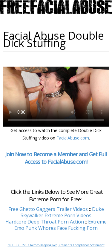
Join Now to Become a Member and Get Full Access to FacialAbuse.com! (56, 158)
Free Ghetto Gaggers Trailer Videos (48, 209)
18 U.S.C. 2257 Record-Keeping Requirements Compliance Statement (56, 245)
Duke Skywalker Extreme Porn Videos (62, 212)
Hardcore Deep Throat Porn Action (44, 221)
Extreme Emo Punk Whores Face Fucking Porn (60, 224)
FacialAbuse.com (72, 138)
